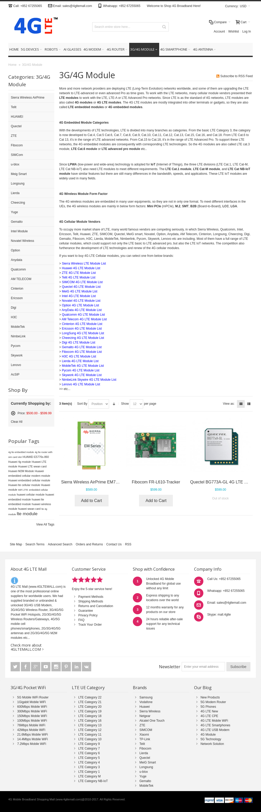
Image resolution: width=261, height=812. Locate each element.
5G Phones (208, 706)
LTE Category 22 (90, 697)
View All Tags (45, 524)
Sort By (82, 403)
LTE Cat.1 (224, 164)
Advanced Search (60, 544)
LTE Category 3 (89, 767)
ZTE (142, 725)
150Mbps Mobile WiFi (32, 716)
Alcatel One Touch (151, 720)
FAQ (81, 620)
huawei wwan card (29, 508)
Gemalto (145, 781)
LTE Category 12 (90, 730)
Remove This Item (13, 413)
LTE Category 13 (90, 725)
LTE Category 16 (90, 720)
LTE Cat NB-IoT (70, 169)
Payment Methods (90, 597)
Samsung (145, 697)
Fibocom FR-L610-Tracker (156, 482)
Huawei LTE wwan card (32, 466)
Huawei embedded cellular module (29, 480)
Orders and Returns (89, 544)
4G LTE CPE (209, 716)
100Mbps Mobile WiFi (32, 720)
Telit (142, 744)
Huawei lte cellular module (24, 485)
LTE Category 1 (89, 772)
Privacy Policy (88, 615)
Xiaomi (144, 734)
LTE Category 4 (89, 762)
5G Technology (211, 739)
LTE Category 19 (90, 711)
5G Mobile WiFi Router (32, 697)
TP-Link (144, 739)
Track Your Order (90, 624)
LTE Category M (89, 776)
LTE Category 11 (90, 734)
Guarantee (85, 610)
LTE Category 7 (89, 748)
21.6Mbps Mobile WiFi (32, 734)
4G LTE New (209, 711)
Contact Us (113, 544)
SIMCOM (145, 730)
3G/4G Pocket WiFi (28, 687)
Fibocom (145, 748)
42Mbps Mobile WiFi (31, 730)
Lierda (143, 753)
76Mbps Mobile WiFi (31, 725)
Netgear (144, 716)
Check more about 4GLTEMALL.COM (26, 647)
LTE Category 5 (89, 758)
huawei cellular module (30, 494)
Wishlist (233, 31)
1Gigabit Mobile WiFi (31, 702)
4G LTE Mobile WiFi (214, 720)
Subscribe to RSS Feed (236, 76)
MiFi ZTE (23, 489)
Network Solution (212, 744)
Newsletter (169, 667)
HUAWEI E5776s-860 (35, 456)
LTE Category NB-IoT (93, 781)
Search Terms (34, 544)
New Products (210, 697)
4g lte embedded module (21, 452)
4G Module (208, 734)
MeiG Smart (147, 762)
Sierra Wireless (149, 711)
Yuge (142, 776)
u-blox (143, 772)
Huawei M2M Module (21, 471)
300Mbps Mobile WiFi (32, 711)
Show (125, 403)
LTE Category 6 (89, 753)
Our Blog (203, 687)
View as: (229, 403)
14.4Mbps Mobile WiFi (32, 739)
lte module (27, 513)
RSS (128, 544)
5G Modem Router (213, 702)
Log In (246, 31)
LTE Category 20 (90, 706)
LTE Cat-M (240, 164)
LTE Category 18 (90, 716)
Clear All (16, 422)
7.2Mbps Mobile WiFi (31, 744)
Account (219, 31)
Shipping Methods (90, 601)
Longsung (146, 767)
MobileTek (146, 785)
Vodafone (145, 702)
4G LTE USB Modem (215, 730)
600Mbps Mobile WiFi (32, 706)
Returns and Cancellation (95, 606)
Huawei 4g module (19, 461)
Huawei (144, 706)
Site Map (16, 544)
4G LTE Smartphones (215, 725)
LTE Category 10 (90, 739)
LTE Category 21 (90, 702)
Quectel (144, 758)
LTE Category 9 (89, 744)
